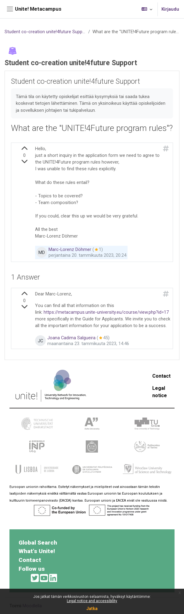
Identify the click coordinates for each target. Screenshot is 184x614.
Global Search (38, 542)
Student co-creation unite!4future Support (45, 31)
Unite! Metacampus (38, 9)
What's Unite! (37, 551)
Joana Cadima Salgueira (71, 338)
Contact (161, 376)
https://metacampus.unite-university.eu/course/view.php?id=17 (106, 312)
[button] (147, 9)
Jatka (92, 608)
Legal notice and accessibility (92, 601)
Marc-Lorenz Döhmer (70, 249)
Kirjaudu (170, 9)
